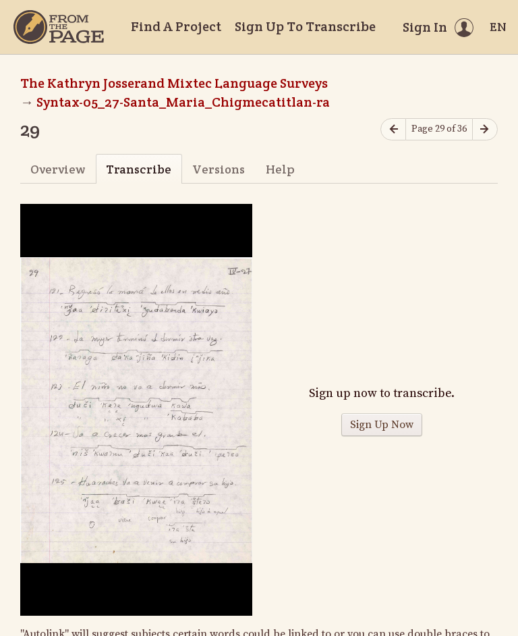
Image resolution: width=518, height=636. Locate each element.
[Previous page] (393, 129)
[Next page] (485, 129)
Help (280, 169)
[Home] (58, 27)
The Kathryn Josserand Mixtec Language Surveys (174, 83)
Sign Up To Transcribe (305, 26)
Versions (218, 169)
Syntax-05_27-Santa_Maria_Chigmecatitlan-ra (183, 102)
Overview (57, 169)
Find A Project (176, 26)
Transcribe (138, 169)
